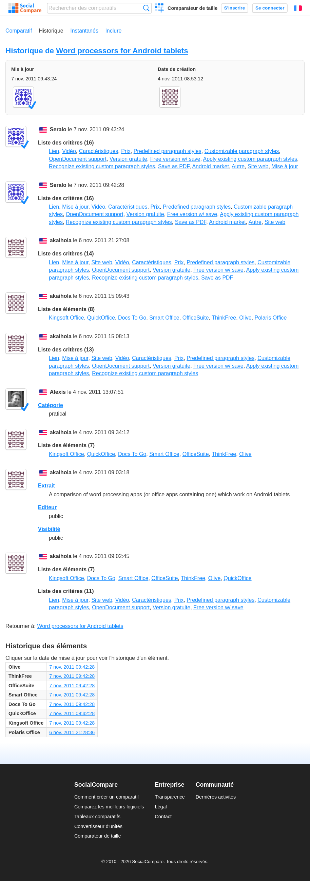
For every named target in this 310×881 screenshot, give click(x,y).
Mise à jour (284, 166)
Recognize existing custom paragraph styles (102, 166)
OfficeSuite (195, 318)
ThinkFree (224, 318)
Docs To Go (132, 318)
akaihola (61, 240)
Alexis (58, 392)
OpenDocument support (77, 159)
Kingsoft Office (66, 318)
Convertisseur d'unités (98, 826)
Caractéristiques (98, 151)
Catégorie (50, 405)
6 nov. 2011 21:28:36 (72, 732)
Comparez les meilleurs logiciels (109, 806)
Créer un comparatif (159, 9)
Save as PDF (173, 166)
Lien (54, 151)
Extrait (46, 486)
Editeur (47, 507)
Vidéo (69, 151)
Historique (51, 31)
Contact (163, 816)
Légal (161, 806)
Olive (245, 318)
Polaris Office (271, 318)
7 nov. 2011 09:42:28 (72, 667)
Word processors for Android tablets (122, 50)
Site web (258, 166)
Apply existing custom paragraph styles (250, 159)
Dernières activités (216, 797)
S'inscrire (234, 8)
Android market (210, 166)
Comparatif (18, 31)
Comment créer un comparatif (106, 797)
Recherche (146, 8)
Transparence (170, 797)
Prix (126, 151)
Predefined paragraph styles (167, 151)
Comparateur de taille (192, 8)
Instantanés (84, 31)
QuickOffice (101, 318)
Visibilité (49, 529)
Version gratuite (128, 159)
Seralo (58, 129)
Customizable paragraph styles (242, 151)
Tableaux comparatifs (97, 816)
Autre (238, 166)
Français (298, 8)
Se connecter (269, 8)
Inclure (113, 31)
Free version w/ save (175, 159)
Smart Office (164, 318)
